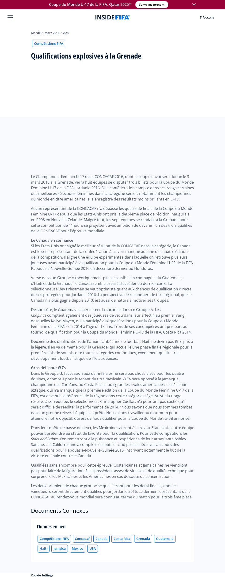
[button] (194, 4)
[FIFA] (112, 17)
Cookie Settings (42, 575)
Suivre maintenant (151, 5)
